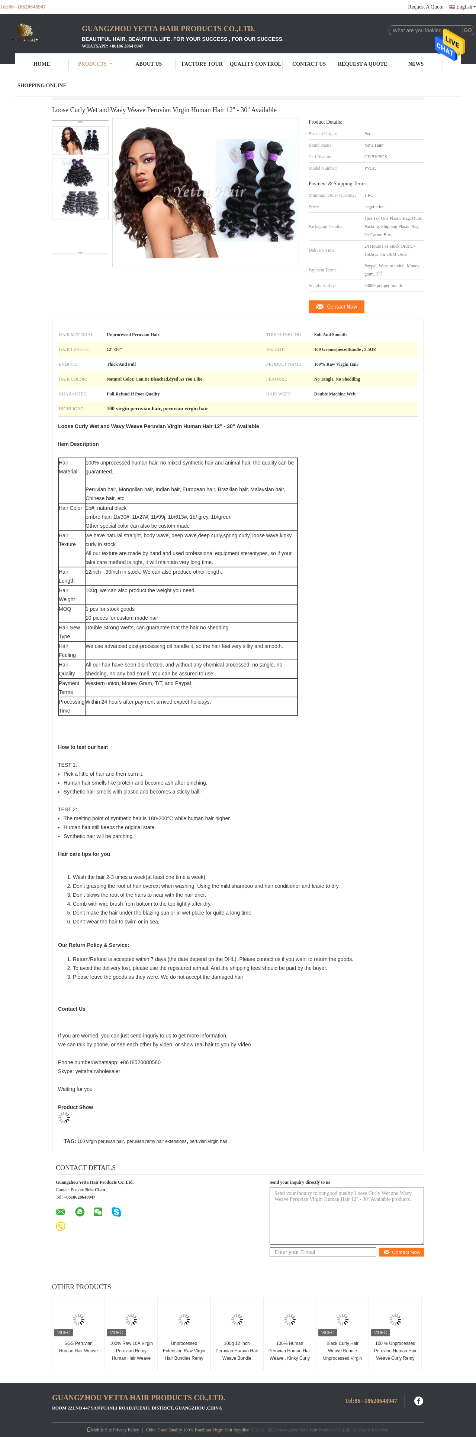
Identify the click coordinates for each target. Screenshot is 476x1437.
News (416, 64)
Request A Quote (425, 7)
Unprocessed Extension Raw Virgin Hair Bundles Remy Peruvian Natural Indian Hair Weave (184, 1358)
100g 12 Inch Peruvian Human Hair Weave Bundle (237, 1351)
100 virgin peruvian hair (100, 1141)
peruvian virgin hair (208, 1141)
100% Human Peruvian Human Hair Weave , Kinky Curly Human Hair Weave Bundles (289, 1358)
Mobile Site (99, 1430)
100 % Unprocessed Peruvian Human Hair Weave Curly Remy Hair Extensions (395, 1354)
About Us (148, 64)
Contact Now (342, 307)
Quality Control (256, 64)
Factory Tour (201, 64)
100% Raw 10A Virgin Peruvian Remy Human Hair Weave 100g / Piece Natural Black (131, 1358)
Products (95, 64)
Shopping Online (42, 85)
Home (41, 64)
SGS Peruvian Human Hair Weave (78, 1347)
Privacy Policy (126, 1430)
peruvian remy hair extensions (156, 1141)
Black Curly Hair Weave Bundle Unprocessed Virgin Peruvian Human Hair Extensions (342, 1358)
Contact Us (309, 64)
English (466, 7)
